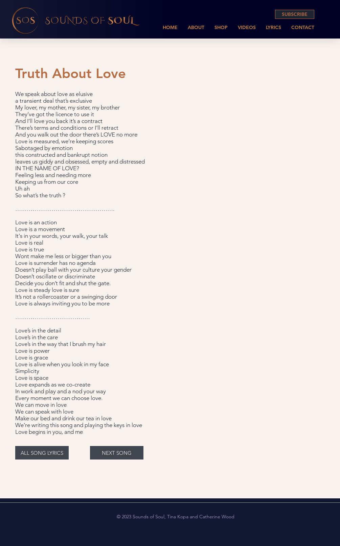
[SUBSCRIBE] (294, 14)
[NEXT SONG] (116, 453)
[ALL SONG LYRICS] (42, 453)
